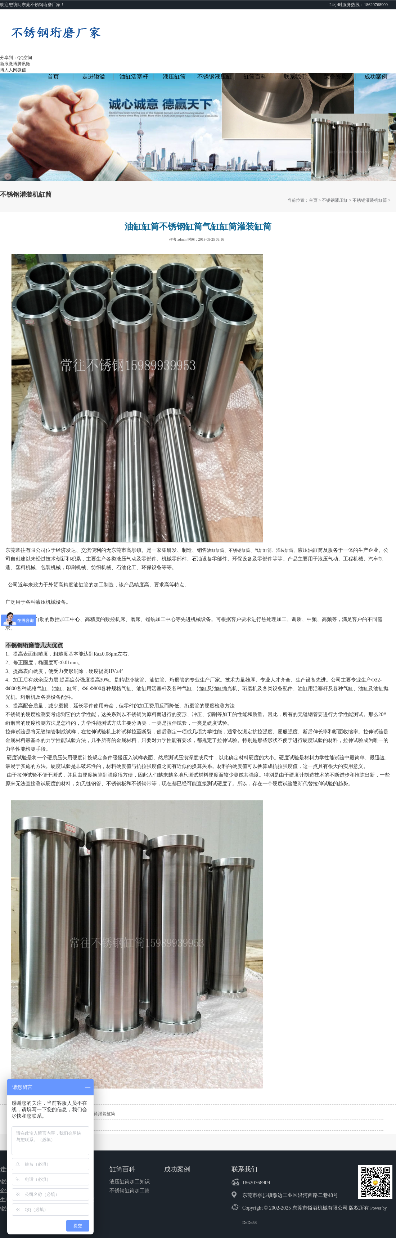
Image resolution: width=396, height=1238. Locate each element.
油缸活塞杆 (134, 76)
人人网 (10, 69)
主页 (313, 200)
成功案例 (375, 76)
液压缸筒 (174, 76)
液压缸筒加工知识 (129, 1181)
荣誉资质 (335, 76)
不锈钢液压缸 (214, 76)
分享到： (8, 57)
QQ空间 (24, 57)
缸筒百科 (254, 76)
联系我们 (295, 76)
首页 (53, 76)
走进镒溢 (93, 76)
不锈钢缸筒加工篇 (129, 1190)
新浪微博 (8, 63)
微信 (21, 69)
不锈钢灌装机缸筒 (369, 200)
